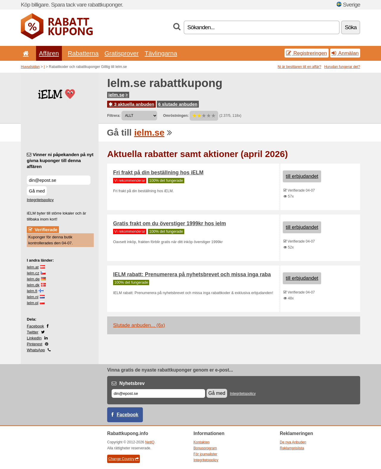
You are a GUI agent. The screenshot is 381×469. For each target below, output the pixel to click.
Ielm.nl (32, 297)
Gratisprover (121, 53)
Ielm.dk (33, 285)
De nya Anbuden (293, 442)
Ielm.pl (32, 303)
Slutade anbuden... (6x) (139, 325)
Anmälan (345, 53)
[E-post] (158, 393)
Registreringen (306, 53)
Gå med (37, 190)
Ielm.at (33, 267)
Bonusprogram (205, 448)
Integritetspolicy (40, 200)
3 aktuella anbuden (131, 104)
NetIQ (149, 442)
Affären (49, 53)
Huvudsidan (30, 67)
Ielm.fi (32, 291)
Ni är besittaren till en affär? (299, 67)
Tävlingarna (161, 53)
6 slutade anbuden (178, 104)
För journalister (205, 454)
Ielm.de (33, 279)
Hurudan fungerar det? (342, 67)
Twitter (32, 332)
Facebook (35, 326)
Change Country (123, 459)
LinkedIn (34, 338)
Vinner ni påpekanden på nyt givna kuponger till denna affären (60, 160)
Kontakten (201, 442)
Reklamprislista (292, 448)
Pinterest (34, 344)
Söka (351, 27)
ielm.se (118, 94)
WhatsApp (36, 350)
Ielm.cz (33, 273)
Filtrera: (114, 116)
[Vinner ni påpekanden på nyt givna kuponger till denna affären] (58, 180)
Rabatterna (83, 53)
